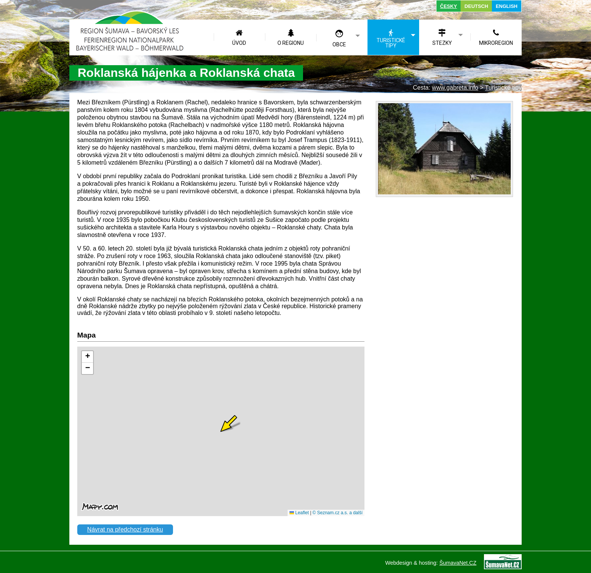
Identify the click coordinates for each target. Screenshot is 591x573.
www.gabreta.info (455, 87)
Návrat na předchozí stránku (125, 529)
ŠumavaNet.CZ (457, 563)
